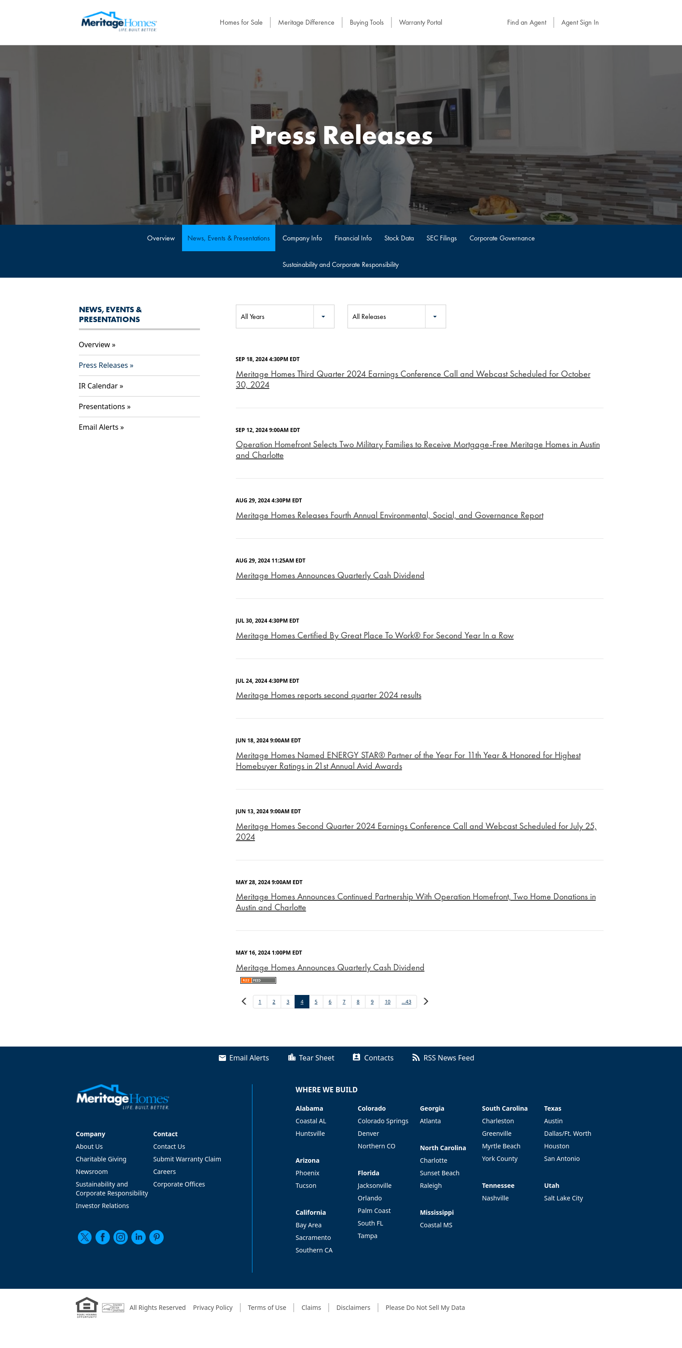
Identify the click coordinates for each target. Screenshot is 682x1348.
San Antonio (562, 1158)
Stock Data (399, 238)
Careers (164, 1171)
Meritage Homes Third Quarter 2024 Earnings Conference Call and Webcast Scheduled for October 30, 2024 (413, 379)
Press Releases (103, 365)
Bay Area (308, 1225)
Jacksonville (375, 1185)
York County (499, 1158)
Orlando (370, 1198)
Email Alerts (99, 427)
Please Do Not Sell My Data (425, 1307)
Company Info (302, 238)
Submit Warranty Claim (187, 1159)
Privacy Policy (212, 1307)
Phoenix (307, 1173)
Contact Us (169, 1146)
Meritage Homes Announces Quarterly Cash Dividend (330, 575)
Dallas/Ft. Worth (567, 1133)
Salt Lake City (563, 1198)
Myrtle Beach (501, 1146)
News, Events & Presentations (228, 238)
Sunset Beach (440, 1173)
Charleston (498, 1121)
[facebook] (103, 1237)
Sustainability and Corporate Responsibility (340, 264)
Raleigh (431, 1185)
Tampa (368, 1235)
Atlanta (430, 1121)
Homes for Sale (241, 22)
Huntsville (310, 1133)
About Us (89, 1146)
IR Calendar (98, 386)
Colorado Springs (383, 1121)
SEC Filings (441, 238)
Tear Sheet (316, 1058)
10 (388, 1001)
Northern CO (376, 1146)
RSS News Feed (449, 1058)
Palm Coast (374, 1210)
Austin (553, 1121)
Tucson (305, 1185)
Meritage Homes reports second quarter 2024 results (328, 695)
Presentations (102, 406)
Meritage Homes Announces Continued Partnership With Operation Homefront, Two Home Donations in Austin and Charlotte (416, 901)
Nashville (495, 1198)
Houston (556, 1146)
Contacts (379, 1058)
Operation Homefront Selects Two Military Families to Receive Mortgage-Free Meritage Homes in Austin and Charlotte (418, 449)
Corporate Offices (179, 1184)
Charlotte (433, 1160)
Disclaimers (353, 1307)
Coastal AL (310, 1121)
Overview (161, 238)
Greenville (497, 1133)
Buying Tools (367, 22)
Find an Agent (526, 22)
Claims (311, 1307)
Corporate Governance (502, 238)
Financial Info (353, 238)
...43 (406, 1001)
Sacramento (313, 1237)
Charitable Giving (101, 1159)
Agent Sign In (580, 22)
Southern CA (313, 1250)
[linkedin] (138, 1237)
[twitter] (85, 1237)
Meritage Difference (306, 22)
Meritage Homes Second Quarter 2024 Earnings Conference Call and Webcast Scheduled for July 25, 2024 (416, 831)
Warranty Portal (420, 22)
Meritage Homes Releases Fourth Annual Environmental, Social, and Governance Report (389, 515)
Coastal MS (436, 1225)
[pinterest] (156, 1237)
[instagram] (120, 1237)
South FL (370, 1223)
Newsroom (92, 1171)
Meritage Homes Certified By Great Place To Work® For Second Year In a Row (375, 635)
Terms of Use (267, 1307)
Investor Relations (102, 1205)
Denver (368, 1133)
